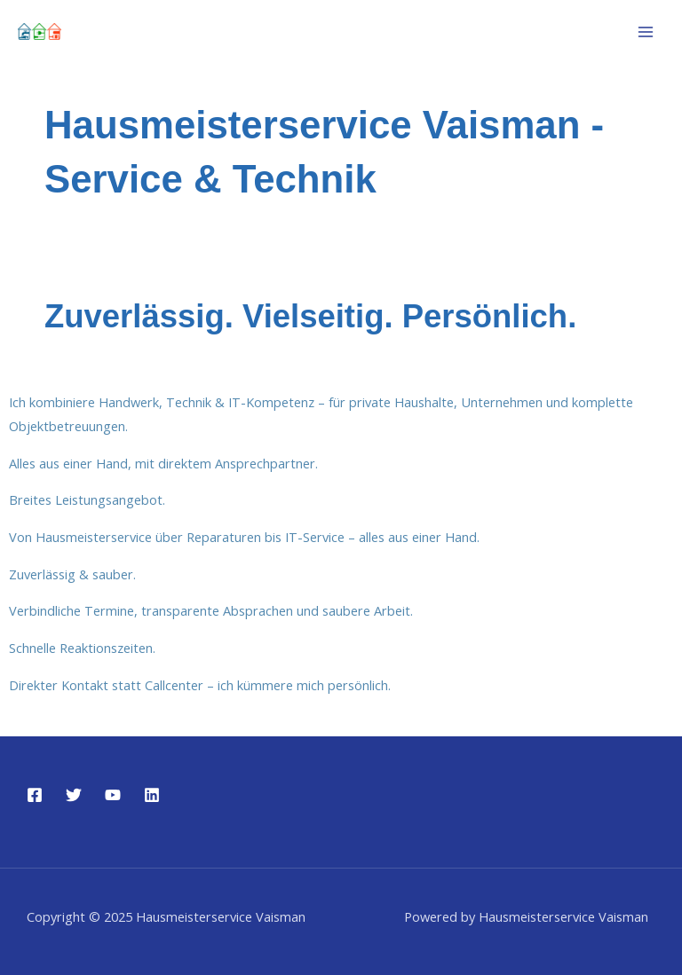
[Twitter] (74, 795)
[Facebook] (35, 795)
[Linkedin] (152, 795)
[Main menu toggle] (645, 32)
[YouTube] (113, 795)
